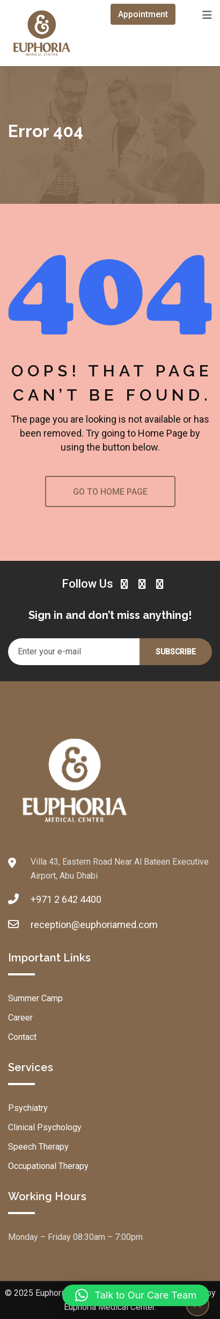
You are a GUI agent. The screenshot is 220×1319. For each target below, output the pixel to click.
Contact (22, 1037)
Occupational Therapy (48, 1166)
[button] (135, 1295)
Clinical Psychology (45, 1127)
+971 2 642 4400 (66, 899)
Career (20, 1018)
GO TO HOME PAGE (110, 492)
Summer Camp (35, 998)
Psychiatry (28, 1108)
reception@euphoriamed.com (94, 924)
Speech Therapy (38, 1147)
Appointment (143, 14)
